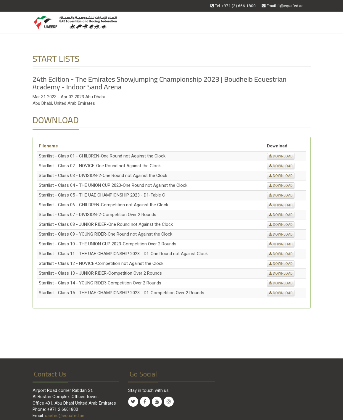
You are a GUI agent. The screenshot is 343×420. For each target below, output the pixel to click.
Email (282, 5)
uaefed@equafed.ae (64, 415)
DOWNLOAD (281, 156)
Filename (48, 146)
